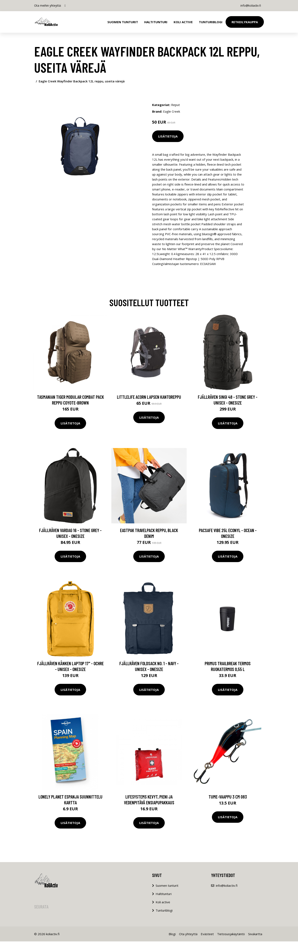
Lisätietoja (168, 136)
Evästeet (207, 934)
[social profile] (65, 6)
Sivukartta (255, 934)
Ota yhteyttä (188, 934)
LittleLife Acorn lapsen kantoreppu (149, 397)
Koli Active (183, 22)
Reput (175, 105)
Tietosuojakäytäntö (231, 934)
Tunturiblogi (210, 22)
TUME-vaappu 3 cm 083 (228, 797)
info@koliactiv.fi (250, 5)
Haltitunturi (155, 22)
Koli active (163, 903)
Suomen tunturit (122, 22)
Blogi (172, 934)
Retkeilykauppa (245, 22)
